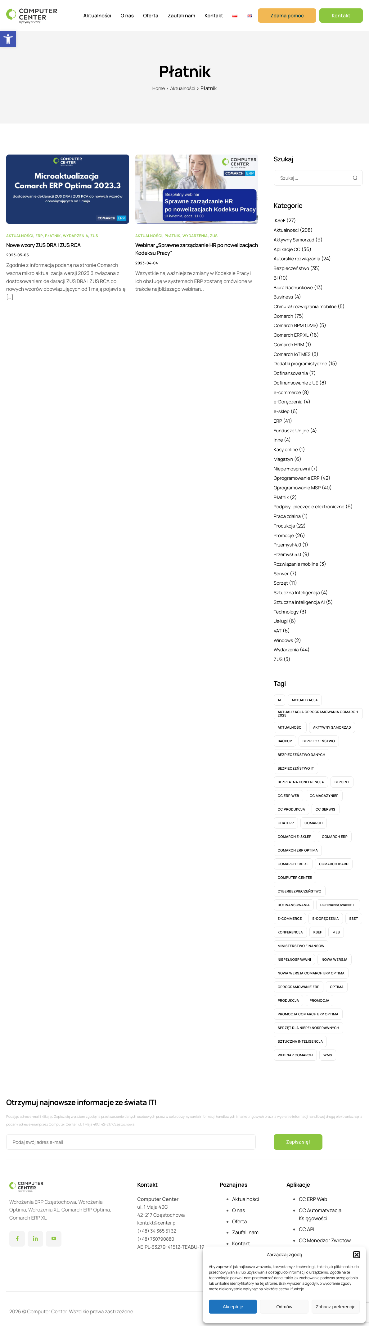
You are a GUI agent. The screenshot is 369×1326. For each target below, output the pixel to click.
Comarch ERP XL (292, 333)
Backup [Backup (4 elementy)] (285, 736)
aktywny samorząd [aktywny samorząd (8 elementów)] (332, 722)
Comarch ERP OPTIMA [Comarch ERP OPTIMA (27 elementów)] (298, 845)
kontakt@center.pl (158, 1217)
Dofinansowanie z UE (298, 380)
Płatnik (53, 235)
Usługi (281, 616)
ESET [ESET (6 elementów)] (353, 913)
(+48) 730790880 (157, 1233)
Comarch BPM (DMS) (297, 324)
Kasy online (286, 446)
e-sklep (282, 409)
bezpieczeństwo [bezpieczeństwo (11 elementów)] (319, 736)
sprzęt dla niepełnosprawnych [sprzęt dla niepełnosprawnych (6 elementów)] (308, 1022)
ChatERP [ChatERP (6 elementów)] (286, 818)
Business (284, 295)
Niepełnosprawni (293, 465)
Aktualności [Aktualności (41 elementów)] (290, 722)
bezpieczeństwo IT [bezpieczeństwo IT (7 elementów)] (296, 763)
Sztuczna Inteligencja (298, 588)
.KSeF (280, 220)
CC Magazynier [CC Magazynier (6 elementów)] (324, 790)
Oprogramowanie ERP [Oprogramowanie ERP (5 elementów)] (299, 981)
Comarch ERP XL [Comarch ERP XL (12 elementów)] (293, 858)
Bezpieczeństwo (293, 267)
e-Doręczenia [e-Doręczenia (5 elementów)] (326, 913)
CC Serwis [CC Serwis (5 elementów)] (325, 804)
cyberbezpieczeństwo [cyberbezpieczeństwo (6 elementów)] (300, 886)
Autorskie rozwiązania (298, 258)
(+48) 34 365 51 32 (158, 1225)
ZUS (94, 235)
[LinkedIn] (35, 1234)
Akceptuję (233, 1306)
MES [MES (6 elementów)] (336, 927)
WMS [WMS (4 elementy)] (327, 1050)
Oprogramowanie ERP (298, 475)
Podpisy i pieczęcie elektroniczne (311, 503)
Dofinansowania (292, 371)
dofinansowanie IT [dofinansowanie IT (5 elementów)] (338, 899)
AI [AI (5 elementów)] (279, 695)
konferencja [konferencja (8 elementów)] (290, 927)
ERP (39, 235)
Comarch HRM (290, 342)
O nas (127, 15)
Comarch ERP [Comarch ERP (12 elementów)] (335, 831)
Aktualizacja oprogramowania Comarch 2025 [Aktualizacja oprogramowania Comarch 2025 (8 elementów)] (318, 709)
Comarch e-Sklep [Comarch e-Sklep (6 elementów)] (294, 831)
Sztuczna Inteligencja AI (301, 597)
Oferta (150, 15)
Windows (284, 635)
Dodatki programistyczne (302, 361)
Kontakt (214, 15)
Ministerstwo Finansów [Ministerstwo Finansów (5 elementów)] (301, 940)
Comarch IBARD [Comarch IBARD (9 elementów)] (334, 858)
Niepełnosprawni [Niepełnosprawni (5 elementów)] (294, 954)
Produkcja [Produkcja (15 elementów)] (288, 995)
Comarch (284, 314)
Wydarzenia (75, 235)
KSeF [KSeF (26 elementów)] (317, 927)
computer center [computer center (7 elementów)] (295, 872)
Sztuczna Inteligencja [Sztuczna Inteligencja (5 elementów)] (300, 1036)
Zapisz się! (299, 1136)
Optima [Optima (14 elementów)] (337, 981)
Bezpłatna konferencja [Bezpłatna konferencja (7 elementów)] (301, 777)
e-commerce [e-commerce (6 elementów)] (290, 913)
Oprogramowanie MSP (299, 484)
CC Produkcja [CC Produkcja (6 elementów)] (291, 804)
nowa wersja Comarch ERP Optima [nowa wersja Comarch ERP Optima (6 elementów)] (311, 968)
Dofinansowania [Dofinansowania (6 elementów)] (294, 899)
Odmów (284, 1306)
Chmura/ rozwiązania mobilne (307, 305)
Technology (287, 607)
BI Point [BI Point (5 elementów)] (342, 777)
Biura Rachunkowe (295, 286)
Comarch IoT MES (293, 352)
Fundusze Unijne (293, 428)
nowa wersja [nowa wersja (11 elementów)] (334, 954)
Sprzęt (281, 578)
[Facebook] (17, 1234)
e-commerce (288, 390)
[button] (8, 39)
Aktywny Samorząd (295, 239)
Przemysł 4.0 (288, 540)
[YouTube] (53, 1234)
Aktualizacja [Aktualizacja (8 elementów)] (305, 695)
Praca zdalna (288, 512)
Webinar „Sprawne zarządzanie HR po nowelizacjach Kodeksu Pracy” (182, 249)
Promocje (284, 531)
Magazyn (284, 456)
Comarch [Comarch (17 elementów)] (313, 818)
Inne (279, 437)
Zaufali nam (181, 15)
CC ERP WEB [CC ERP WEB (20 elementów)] (288, 790)
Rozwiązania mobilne (298, 559)
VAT (278, 626)
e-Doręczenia (289, 399)
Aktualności (97, 15)
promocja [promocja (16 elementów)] (320, 995)
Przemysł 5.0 (288, 550)
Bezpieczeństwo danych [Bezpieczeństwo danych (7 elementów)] (302, 749)
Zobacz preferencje (335, 1306)
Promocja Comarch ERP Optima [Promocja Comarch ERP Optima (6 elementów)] (308, 1009)
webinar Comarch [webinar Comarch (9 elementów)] (295, 1050)
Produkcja (285, 522)
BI (276, 276)
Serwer (282, 569)
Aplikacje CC (288, 248)
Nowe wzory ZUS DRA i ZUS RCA (45, 245)
